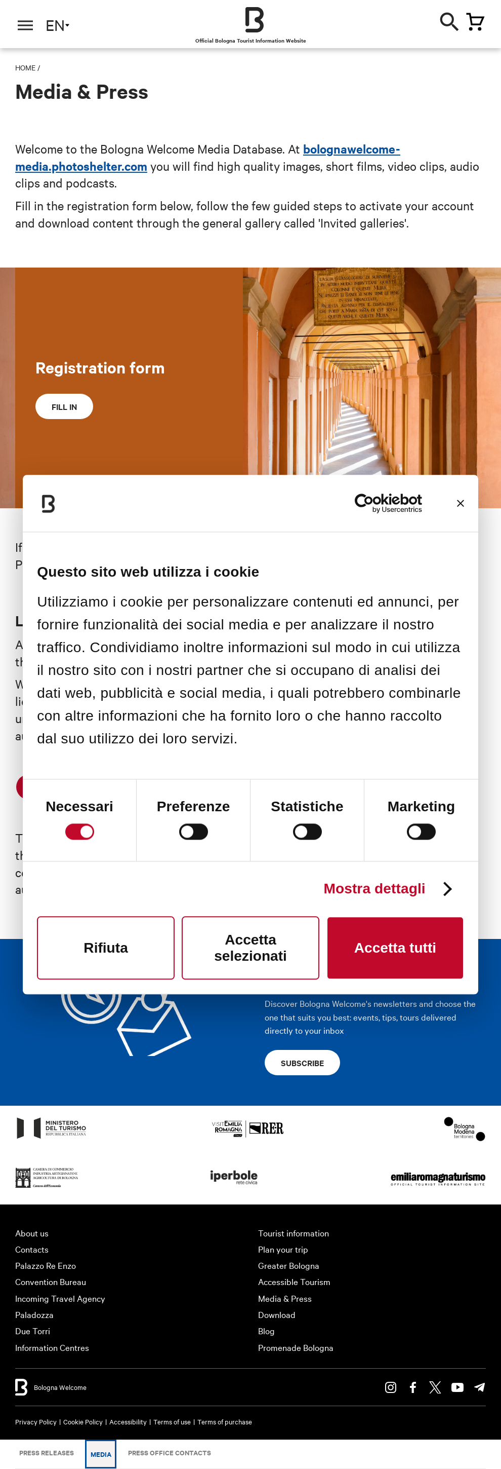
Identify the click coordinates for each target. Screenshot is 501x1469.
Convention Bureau (50, 1281)
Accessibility (128, 1421)
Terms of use (172, 1421)
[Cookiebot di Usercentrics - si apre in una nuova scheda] (377, 503)
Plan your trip (283, 1249)
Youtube (457, 1387)
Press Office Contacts (169, 1452)
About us (32, 1232)
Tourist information (293, 1232)
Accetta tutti (395, 948)
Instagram (391, 1387)
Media (101, 1454)
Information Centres (52, 1347)
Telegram (480, 1387)
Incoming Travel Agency (60, 1298)
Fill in (64, 406)
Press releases (46, 1452)
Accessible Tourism (294, 1281)
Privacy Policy (36, 1421)
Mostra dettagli (374, 889)
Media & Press (285, 1298)
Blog (266, 1330)
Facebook (413, 1387)
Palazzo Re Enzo (45, 1265)
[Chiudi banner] (460, 503)
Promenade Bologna (295, 1347)
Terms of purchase (224, 1421)
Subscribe (302, 1062)
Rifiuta (106, 948)
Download (277, 1314)
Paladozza (34, 1314)
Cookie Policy (83, 1421)
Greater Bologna (288, 1265)
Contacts (32, 1249)
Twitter (435, 1387)
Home (25, 67)
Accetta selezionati (250, 948)
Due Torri (32, 1330)
